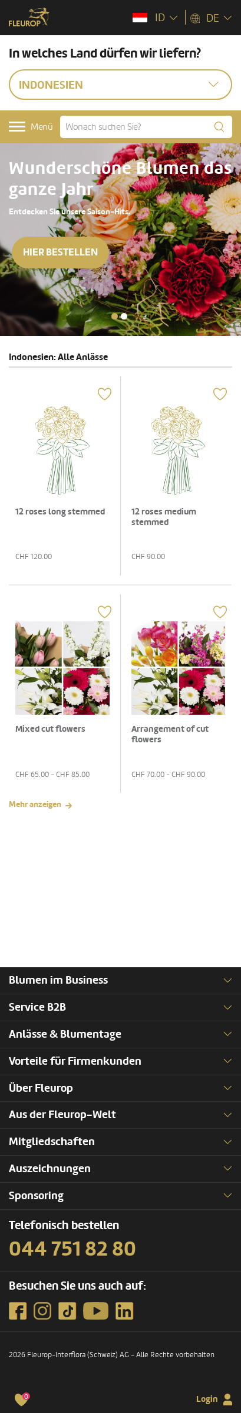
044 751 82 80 (72, 1249)
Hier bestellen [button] (60, 252)
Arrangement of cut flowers (170, 734)
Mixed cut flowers (50, 729)
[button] (114, 316)
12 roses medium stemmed (163, 517)
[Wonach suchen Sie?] (146, 127)
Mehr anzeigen (35, 804)
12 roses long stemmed (60, 511)
